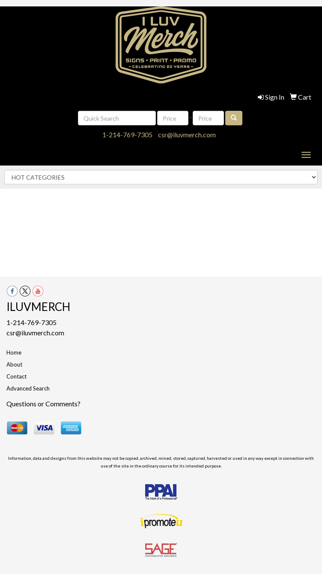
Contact (16, 376)
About (14, 364)
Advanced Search (28, 388)
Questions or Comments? (43, 403)
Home (13, 352)
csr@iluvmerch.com (187, 134)
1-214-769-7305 (127, 134)
